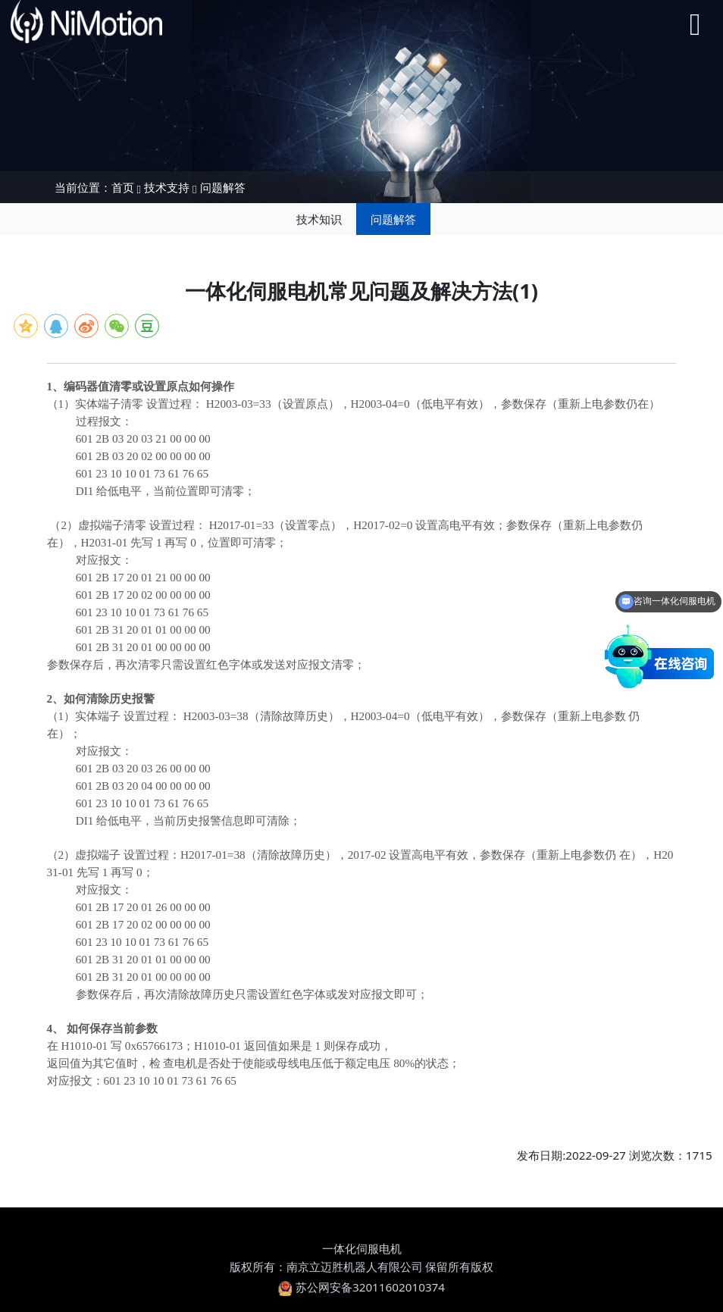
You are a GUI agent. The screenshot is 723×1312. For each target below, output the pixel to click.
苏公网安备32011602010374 (361, 1287)
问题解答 (223, 187)
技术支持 (166, 187)
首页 (122, 187)
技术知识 (319, 219)
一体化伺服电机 (362, 1248)
